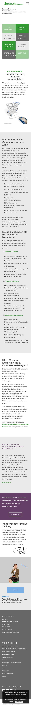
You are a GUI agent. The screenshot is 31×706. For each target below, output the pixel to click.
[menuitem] (26, 3)
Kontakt (4, 676)
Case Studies (5, 670)
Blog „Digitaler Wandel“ (7, 673)
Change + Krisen (22, 28)
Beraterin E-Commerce (9, 9)
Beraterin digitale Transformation (10, 646)
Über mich (22, 53)
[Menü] (26, 3)
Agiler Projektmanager (7, 657)
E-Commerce (9, 28)
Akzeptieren (19, 701)
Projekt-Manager (9, 46)
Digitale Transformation (9, 37)
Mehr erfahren (6, 482)
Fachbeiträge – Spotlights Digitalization (11, 662)
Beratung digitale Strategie (8, 651)
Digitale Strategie (22, 37)
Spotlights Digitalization (9, 54)
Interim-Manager (22, 46)
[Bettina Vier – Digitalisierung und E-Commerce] (12, 3)
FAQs (3, 668)
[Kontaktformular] (15, 514)
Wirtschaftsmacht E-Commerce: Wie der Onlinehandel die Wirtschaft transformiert (14, 601)
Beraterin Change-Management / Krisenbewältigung (14, 648)
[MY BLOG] (15, 590)
